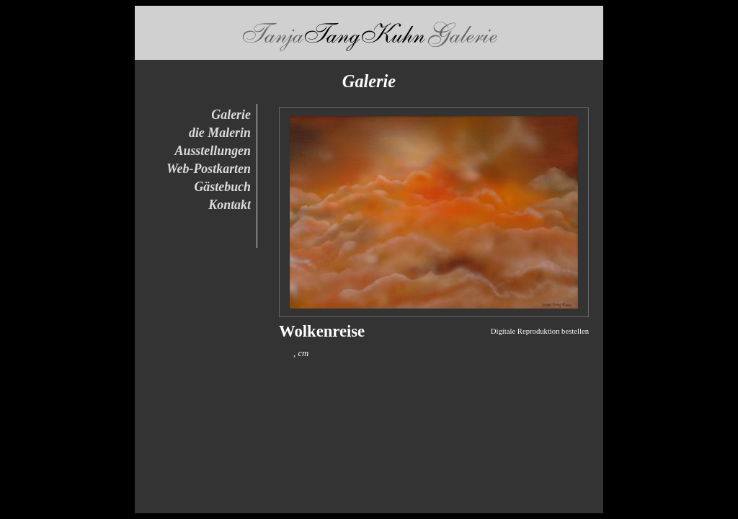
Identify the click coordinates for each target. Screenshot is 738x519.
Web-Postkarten (208, 168)
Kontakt (229, 205)
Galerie (231, 114)
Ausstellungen (213, 150)
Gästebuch (222, 186)
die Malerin (220, 132)
